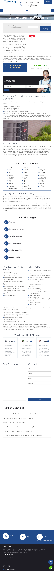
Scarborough (42, 178)
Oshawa (41, 174)
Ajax (10, 169)
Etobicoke (26, 167)
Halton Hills (26, 174)
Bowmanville (12, 174)
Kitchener (26, 180)
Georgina (26, 169)
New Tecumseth (28, 188)
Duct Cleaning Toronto (10, 569)
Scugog (41, 180)
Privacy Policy (8, 559)
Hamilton (26, 175)
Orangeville (42, 172)
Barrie (10, 172)
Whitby (41, 188)
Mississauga (27, 185)
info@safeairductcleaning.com (44, 540)
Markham (26, 181)
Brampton (11, 177)
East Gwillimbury (13, 188)
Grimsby (26, 170)
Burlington (11, 181)
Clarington (11, 186)
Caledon (11, 183)
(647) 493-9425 (13, 537)
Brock (10, 180)
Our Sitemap (8, 561)
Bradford (11, 175)
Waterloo (41, 186)
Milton (25, 183)
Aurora (10, 170)
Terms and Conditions (10, 558)
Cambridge (11, 185)
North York (42, 169)
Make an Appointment (48, 2)
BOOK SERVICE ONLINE (45, 28)
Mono (25, 186)
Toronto (10, 167)
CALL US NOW (33, 27)
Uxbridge (41, 183)
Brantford (11, 178)
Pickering (41, 175)
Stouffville (41, 181)
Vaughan (41, 185)
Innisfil (25, 177)
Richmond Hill (42, 177)
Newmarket (42, 167)
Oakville (41, 170)
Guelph (25, 172)
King (25, 178)
